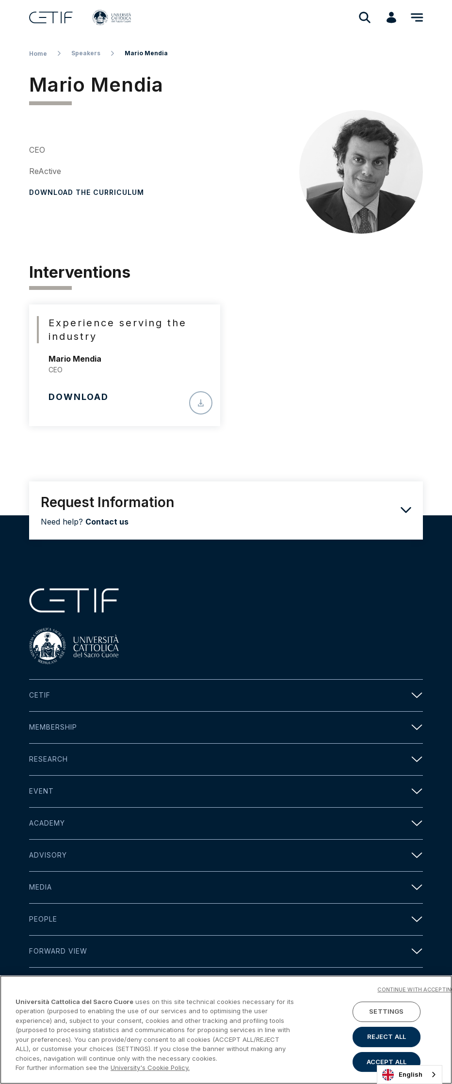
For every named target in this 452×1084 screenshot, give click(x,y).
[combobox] (409, 1074)
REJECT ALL (386, 1038)
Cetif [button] (226, 695)
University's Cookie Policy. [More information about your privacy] (150, 1069)
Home (38, 53)
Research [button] (226, 759)
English (402, 1075)
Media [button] (226, 887)
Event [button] (226, 791)
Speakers (85, 53)
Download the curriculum (86, 192)
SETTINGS (386, 1013)
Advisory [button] (226, 855)
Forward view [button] (226, 951)
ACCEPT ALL (386, 1063)
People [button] (226, 919)
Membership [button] (226, 727)
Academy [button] (226, 823)
